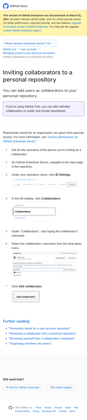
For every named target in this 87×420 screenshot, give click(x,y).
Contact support (61, 387)
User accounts (29, 49)
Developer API (49, 411)
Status (68, 407)
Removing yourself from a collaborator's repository (42, 338)
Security (58, 407)
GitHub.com (10, 49)
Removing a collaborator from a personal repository (42, 333)
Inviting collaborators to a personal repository (28, 56)
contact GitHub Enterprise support (22, 30)
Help (76, 407)
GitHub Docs (19, 6)
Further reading (16, 321)
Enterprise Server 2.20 (29, 43)
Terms (38, 407)
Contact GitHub (22, 411)
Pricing (36, 411)
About (72, 411)
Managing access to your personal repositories (29, 53)
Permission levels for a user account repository (40, 328)
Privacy (47, 407)
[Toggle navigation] (82, 6)
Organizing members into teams (30, 343)
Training (62, 411)
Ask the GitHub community (22, 387)
